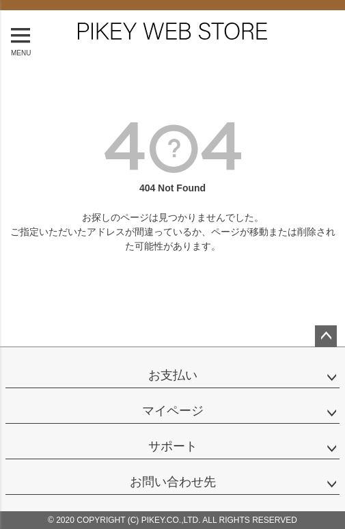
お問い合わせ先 (173, 482)
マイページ (173, 411)
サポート (172, 446)
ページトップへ (326, 336)
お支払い (172, 375)
